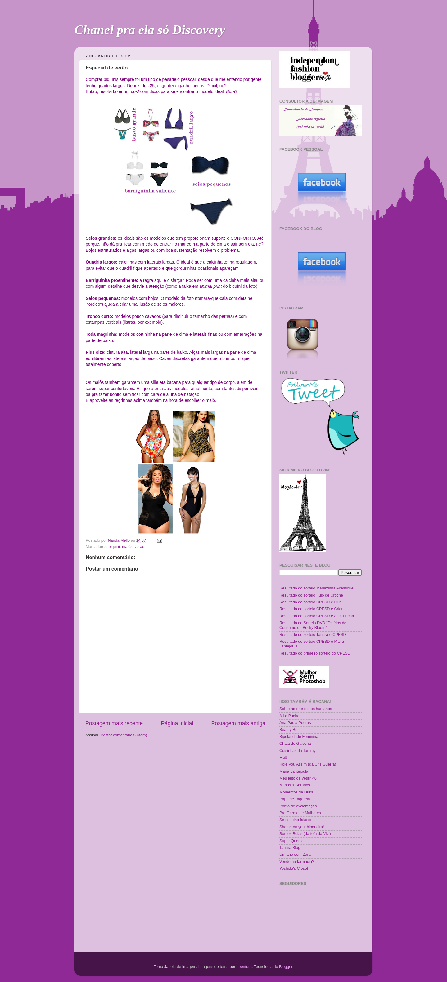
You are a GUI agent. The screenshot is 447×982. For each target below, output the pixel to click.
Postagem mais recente (114, 723)
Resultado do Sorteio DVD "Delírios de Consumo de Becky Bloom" (312, 625)
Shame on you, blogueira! (301, 827)
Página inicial (177, 723)
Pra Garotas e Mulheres (300, 813)
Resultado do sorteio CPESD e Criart (311, 609)
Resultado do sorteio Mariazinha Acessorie (316, 588)
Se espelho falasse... (297, 820)
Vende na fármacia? (296, 862)
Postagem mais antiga (238, 723)
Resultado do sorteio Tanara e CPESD (312, 635)
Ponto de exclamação (298, 806)
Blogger (285, 967)
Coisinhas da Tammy (297, 751)
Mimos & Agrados (294, 785)
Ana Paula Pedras (295, 723)
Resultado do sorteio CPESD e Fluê (310, 602)
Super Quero (290, 841)
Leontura (244, 967)
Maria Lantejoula (293, 771)
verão (140, 546)
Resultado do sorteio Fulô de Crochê (311, 595)
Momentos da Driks (296, 792)
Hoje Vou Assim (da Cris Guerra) (307, 764)
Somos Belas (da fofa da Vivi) (305, 834)
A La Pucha (289, 716)
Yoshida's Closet (293, 868)
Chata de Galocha (295, 743)
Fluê (283, 757)
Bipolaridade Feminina (298, 737)
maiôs (127, 546)
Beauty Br (287, 729)
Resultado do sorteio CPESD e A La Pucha (316, 616)
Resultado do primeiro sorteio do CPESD (314, 653)
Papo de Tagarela (294, 799)
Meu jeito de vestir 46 (298, 778)
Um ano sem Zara (295, 854)
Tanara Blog (289, 848)
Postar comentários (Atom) (124, 735)
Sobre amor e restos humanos (305, 709)
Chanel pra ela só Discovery (149, 30)
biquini (114, 546)
